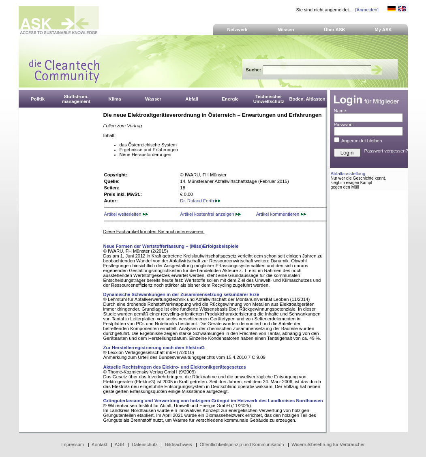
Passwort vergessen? (386, 150)
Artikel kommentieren (281, 214)
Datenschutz (144, 444)
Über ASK (334, 29)
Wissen (286, 29)
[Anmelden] (366, 9)
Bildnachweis (178, 444)
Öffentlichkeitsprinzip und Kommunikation (241, 444)
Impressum (72, 444)
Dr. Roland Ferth (200, 200)
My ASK (383, 29)
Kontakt (99, 444)
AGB (119, 444)
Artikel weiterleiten (126, 214)
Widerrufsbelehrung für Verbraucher (328, 444)
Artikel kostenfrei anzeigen (210, 214)
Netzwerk (237, 29)
